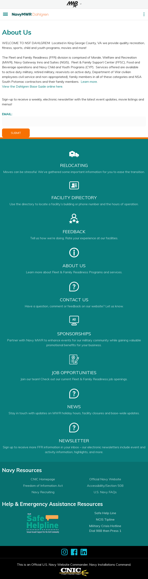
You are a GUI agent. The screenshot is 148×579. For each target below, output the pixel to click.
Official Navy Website (105, 479)
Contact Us (74, 299)
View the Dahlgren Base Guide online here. (32, 86)
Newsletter (74, 440)
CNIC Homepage (43, 479)
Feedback (74, 231)
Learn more (89, 82)
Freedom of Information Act (43, 486)
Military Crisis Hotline (105, 526)
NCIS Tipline (105, 519)
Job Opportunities (74, 372)
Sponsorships (74, 334)
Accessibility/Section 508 (105, 486)
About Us (74, 265)
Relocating (74, 165)
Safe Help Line (105, 513)
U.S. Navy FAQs (105, 492)
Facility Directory (74, 197)
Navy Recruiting (43, 492)
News (74, 406)
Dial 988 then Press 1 (105, 531)
